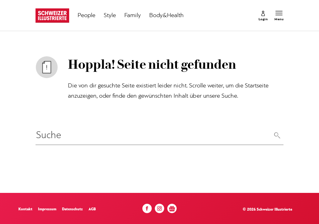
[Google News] (172, 211)
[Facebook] (147, 210)
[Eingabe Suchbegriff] (159, 135)
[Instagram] (159, 210)
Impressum (47, 209)
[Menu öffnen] (278, 15)
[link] (263, 15)
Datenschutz (72, 209)
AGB (92, 209)
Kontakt (25, 209)
